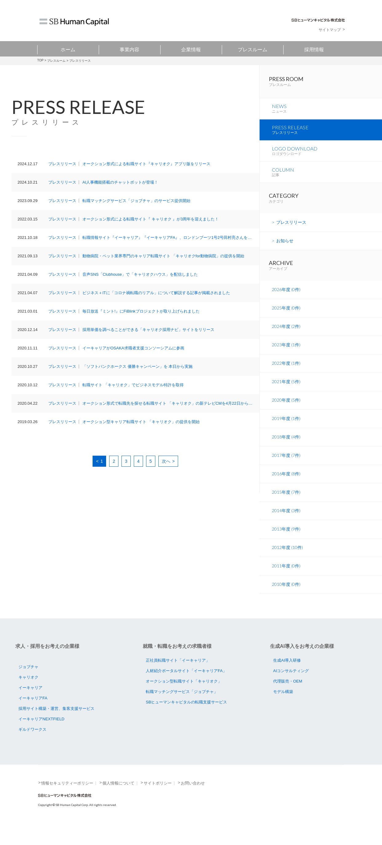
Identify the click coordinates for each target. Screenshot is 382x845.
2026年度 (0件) (286, 309)
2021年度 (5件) (286, 401)
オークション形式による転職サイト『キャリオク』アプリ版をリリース (146, 164)
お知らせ (284, 260)
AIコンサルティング (291, 690)
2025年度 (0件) (286, 327)
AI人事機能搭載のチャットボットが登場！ (120, 182)
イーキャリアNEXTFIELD (41, 738)
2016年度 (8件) (286, 493)
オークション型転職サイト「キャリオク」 (184, 701)
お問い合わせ (193, 802)
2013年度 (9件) (286, 548)
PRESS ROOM (325, 86)
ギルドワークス (32, 749)
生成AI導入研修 (287, 680)
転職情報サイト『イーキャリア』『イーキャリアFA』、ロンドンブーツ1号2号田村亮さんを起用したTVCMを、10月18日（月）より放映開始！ (211, 237)
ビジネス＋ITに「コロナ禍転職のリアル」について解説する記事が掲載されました (156, 292)
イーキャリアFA (32, 717)
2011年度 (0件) (286, 585)
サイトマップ (330, 30)
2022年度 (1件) (286, 382)
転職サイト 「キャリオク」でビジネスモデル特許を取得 (133, 385)
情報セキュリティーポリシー (67, 802)
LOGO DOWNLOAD (327, 167)
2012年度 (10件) (287, 567)
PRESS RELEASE (327, 143)
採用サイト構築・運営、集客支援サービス (56, 728)
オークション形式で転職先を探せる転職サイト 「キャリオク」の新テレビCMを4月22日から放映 (169, 403)
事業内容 (129, 48)
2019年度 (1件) (286, 438)
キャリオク (28, 697)
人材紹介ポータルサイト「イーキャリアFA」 (186, 690)
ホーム (68, 48)
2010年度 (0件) (286, 603)
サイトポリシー (158, 802)
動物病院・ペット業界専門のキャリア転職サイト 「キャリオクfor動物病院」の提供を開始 (163, 256)
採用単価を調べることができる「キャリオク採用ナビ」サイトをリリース (148, 329)
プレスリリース (62, 164)
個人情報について (118, 802)
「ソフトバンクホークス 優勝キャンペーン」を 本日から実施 (137, 366)
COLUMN (327, 190)
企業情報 (191, 48)
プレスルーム (252, 48)
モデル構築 (283, 711)
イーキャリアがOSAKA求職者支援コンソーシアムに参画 (133, 348)
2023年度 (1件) (286, 364)
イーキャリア (30, 707)
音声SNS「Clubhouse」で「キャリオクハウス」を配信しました (140, 274)
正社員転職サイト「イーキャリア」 (178, 680)
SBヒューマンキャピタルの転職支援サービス (186, 721)
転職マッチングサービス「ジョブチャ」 (182, 711)
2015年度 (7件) (286, 511)
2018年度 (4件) (286, 456)
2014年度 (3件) (286, 530)
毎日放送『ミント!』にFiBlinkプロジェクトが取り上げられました (141, 311)
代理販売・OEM (287, 701)
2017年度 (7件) (286, 474)
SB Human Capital (74, 22)
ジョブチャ (28, 686)
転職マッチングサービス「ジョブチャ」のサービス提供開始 (136, 200)
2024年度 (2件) (286, 346)
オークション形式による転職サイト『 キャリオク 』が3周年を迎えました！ (150, 219)
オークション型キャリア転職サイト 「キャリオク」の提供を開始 (141, 421)
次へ (166, 461)
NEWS (327, 119)
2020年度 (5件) (286, 419)
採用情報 (314, 48)
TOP (40, 60)
